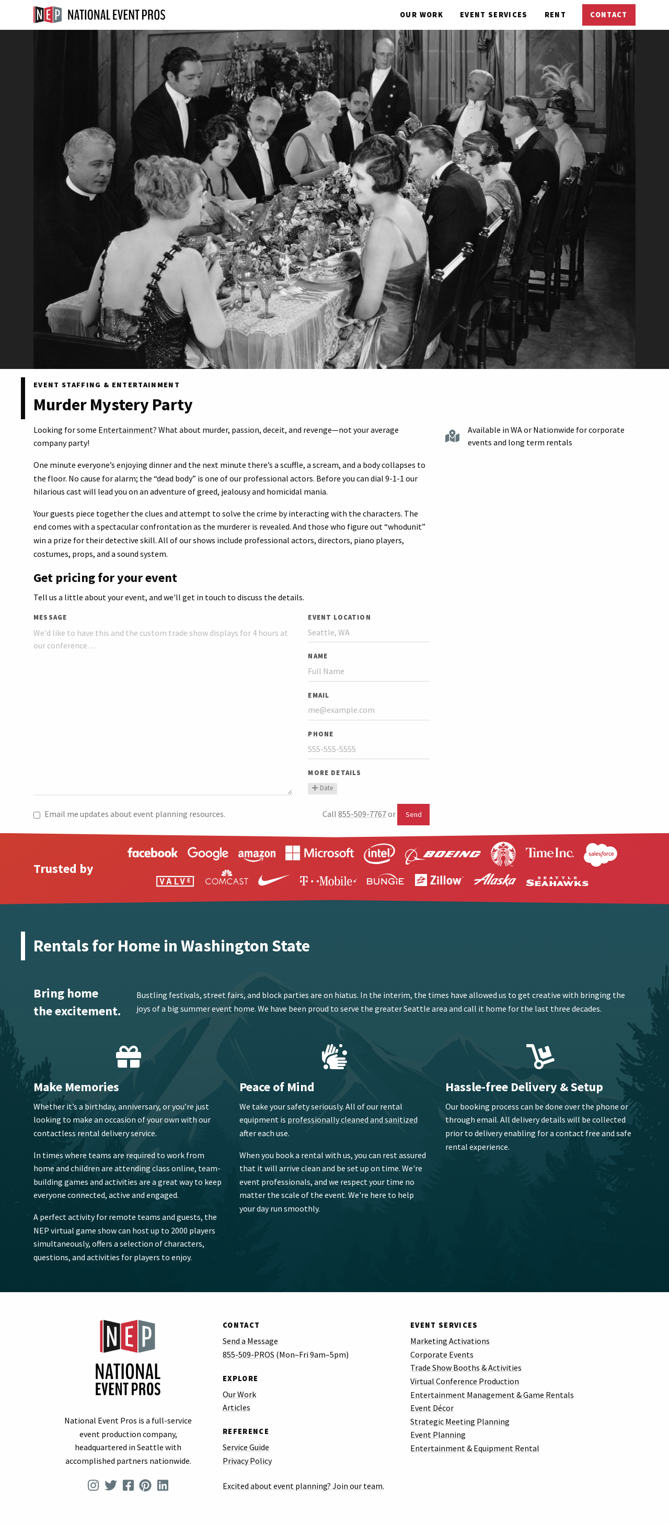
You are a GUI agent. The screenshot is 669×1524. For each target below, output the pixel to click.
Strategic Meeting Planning (460, 1421)
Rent (555, 14)
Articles (236, 1407)
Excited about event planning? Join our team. (303, 1486)
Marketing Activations (450, 1341)
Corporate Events (442, 1354)
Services (494, 14)
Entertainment (125, 429)
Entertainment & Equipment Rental (474, 1448)
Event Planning (438, 1434)
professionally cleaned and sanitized (352, 1119)
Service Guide (246, 1447)
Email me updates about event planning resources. (129, 814)
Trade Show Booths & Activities (466, 1367)
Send (414, 814)
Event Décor (432, 1408)
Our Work (421, 14)
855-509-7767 (362, 814)
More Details (334, 772)
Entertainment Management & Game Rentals (492, 1394)
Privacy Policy (247, 1460)
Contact (608, 14)
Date (322, 788)
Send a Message (250, 1341)
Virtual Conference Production (464, 1381)
